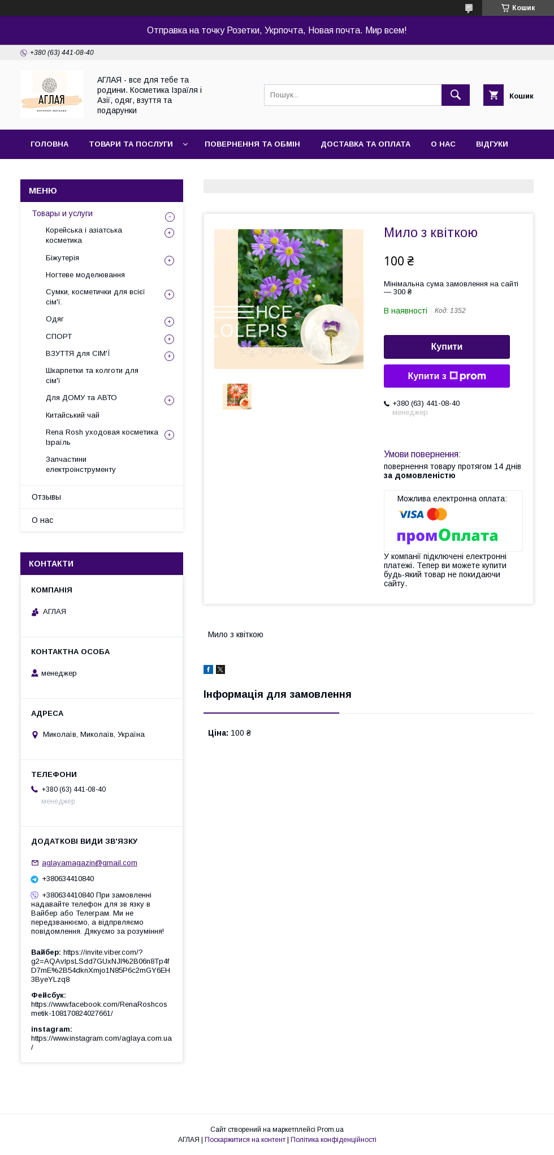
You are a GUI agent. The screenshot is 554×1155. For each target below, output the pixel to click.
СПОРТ (59, 336)
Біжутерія (62, 258)
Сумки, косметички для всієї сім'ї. (95, 296)
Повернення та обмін (252, 144)
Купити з (447, 376)
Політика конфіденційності (333, 1140)
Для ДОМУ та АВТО (81, 397)
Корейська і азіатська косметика (84, 235)
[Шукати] (456, 95)
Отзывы (46, 496)
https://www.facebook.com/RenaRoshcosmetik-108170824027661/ (99, 1008)
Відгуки (492, 144)
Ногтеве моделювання (85, 274)
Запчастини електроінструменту (81, 464)
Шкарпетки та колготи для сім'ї (92, 375)
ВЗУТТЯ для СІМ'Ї (78, 353)
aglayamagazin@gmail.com (89, 862)
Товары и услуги (62, 213)
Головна (49, 144)
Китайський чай (72, 415)
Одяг (55, 319)
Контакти (52, 173)
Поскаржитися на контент (245, 1140)
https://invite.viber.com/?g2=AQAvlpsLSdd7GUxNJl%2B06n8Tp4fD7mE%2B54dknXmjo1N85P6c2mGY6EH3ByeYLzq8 (100, 966)
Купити (447, 346)
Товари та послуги (131, 144)
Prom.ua (330, 1129)
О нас (443, 144)
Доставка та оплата (365, 144)
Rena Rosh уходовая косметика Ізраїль (102, 437)
